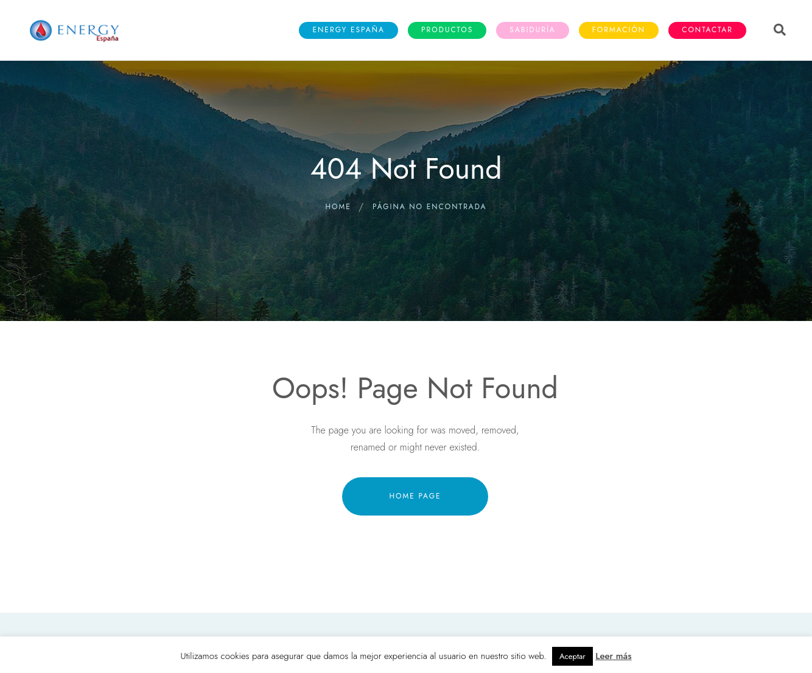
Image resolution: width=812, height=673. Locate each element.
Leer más (613, 656)
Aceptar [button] (572, 656)
